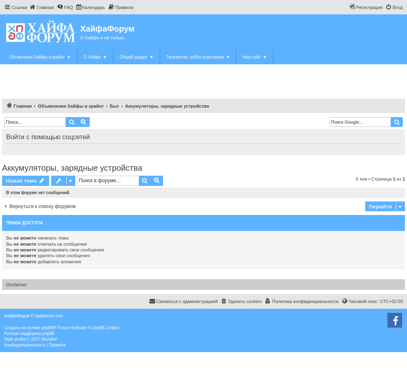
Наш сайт (254, 57)
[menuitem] (41, 7)
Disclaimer (16, 284)
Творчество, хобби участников (198, 57)
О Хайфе (95, 57)
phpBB (47, 328)
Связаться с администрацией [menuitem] (183, 301)
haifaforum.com (49, 316)
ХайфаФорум (107, 28)
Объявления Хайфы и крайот (40, 57)
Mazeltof (49, 339)
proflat (20, 339)
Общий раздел (137, 57)
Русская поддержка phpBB (29, 333)
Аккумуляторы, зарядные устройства (72, 167)
